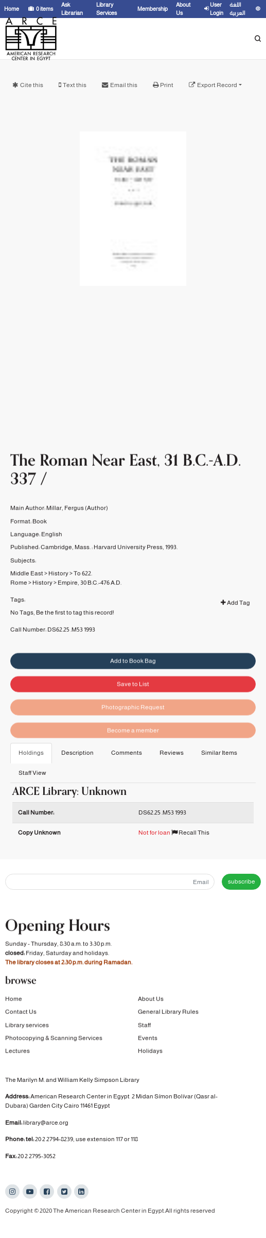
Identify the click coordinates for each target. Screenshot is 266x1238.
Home (13, 1000)
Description (77, 752)
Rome (18, 592)
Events (147, 1039)
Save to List (133, 697)
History (58, 582)
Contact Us (21, 1012)
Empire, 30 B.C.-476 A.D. (89, 592)
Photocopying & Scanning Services (53, 1039)
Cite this (31, 85)
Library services (27, 1025)
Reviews (171, 752)
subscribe (241, 881)
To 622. (83, 582)
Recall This (190, 832)
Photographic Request (133, 720)
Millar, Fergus (65, 517)
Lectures (17, 1052)
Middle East (26, 582)
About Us (151, 1000)
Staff (144, 1025)
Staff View (32, 772)
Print (166, 85)
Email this (123, 85)
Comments (126, 752)
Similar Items (219, 752)
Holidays (150, 1052)
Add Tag (235, 612)
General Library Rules (168, 1012)
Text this (74, 85)
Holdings (31, 752)
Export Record (217, 85)
